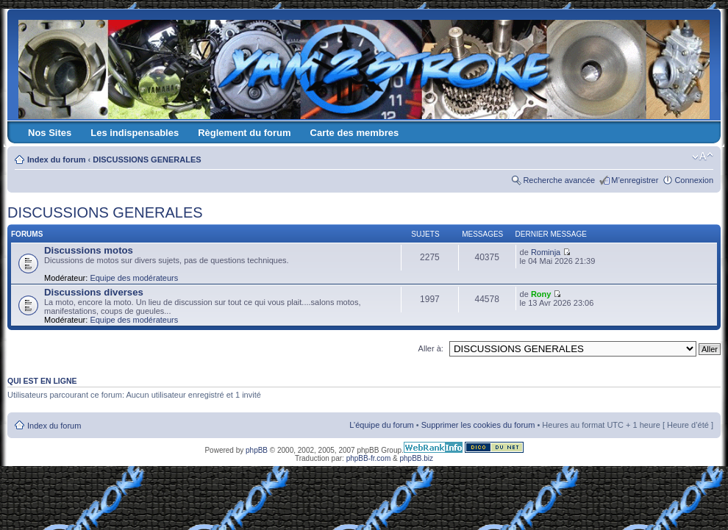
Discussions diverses (93, 292)
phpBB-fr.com (368, 458)
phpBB (257, 450)
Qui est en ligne (42, 380)
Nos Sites (49, 132)
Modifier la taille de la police (702, 156)
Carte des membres (354, 132)
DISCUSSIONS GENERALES (147, 159)
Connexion (693, 180)
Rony (541, 294)
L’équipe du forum (381, 424)
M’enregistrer (634, 180)
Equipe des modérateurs (134, 277)
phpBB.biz (416, 458)
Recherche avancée (559, 180)
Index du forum (56, 159)
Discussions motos (88, 250)
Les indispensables (134, 132)
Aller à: (430, 348)
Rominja (545, 252)
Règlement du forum (244, 132)
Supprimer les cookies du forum (478, 424)
